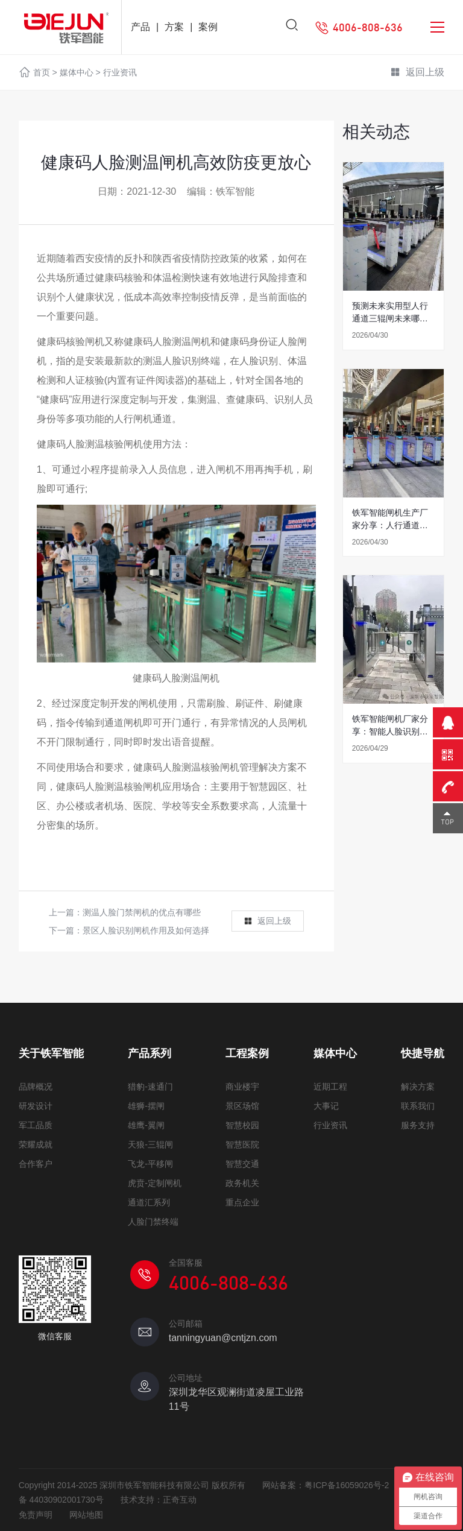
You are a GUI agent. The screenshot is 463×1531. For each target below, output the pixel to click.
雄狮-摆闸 (146, 1106)
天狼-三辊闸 (150, 1144)
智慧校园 (242, 1125)
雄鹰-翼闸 (146, 1125)
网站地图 (86, 1515)
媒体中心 (76, 72)
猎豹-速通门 (150, 1086)
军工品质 (35, 1125)
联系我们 (418, 1106)
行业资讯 (120, 72)
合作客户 (35, 1164)
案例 (208, 27)
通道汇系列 (149, 1202)
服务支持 (418, 1125)
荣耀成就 (35, 1144)
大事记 (326, 1106)
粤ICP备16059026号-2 (346, 1485)
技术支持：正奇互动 (159, 1499)
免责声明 (35, 1515)
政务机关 (242, 1183)
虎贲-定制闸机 (154, 1183)
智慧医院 (242, 1144)
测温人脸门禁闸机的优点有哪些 (142, 912)
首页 (41, 72)
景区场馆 (242, 1106)
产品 (140, 27)
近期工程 (330, 1086)
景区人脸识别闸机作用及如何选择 (146, 930)
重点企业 (242, 1202)
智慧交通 (242, 1164)
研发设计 (35, 1106)
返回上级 (417, 73)
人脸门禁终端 (153, 1221)
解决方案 (418, 1086)
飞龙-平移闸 (150, 1164)
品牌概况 (35, 1086)
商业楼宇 (242, 1086)
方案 (174, 27)
